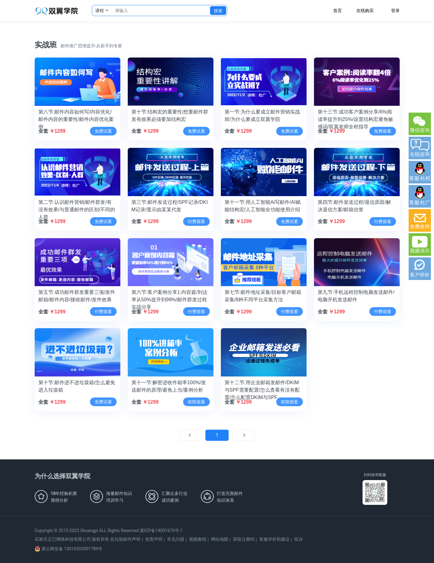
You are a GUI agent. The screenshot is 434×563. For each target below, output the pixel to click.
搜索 (218, 10)
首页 (337, 10)
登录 (395, 10)
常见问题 (175, 539)
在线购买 (365, 10)
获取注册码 (244, 539)
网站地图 (219, 539)
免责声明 (153, 539)
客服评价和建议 (274, 539)
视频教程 (197, 539)
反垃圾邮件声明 (125, 539)
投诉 (298, 539)
